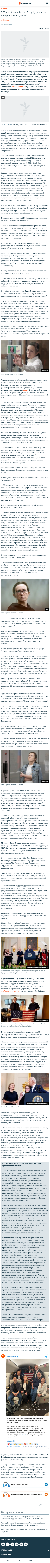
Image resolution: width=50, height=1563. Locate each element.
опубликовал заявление (10, 991)
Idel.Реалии (5, 20)
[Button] (44, 28)
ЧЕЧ (30, 1560)
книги (25, 390)
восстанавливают (19, 87)
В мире (4, 9)
